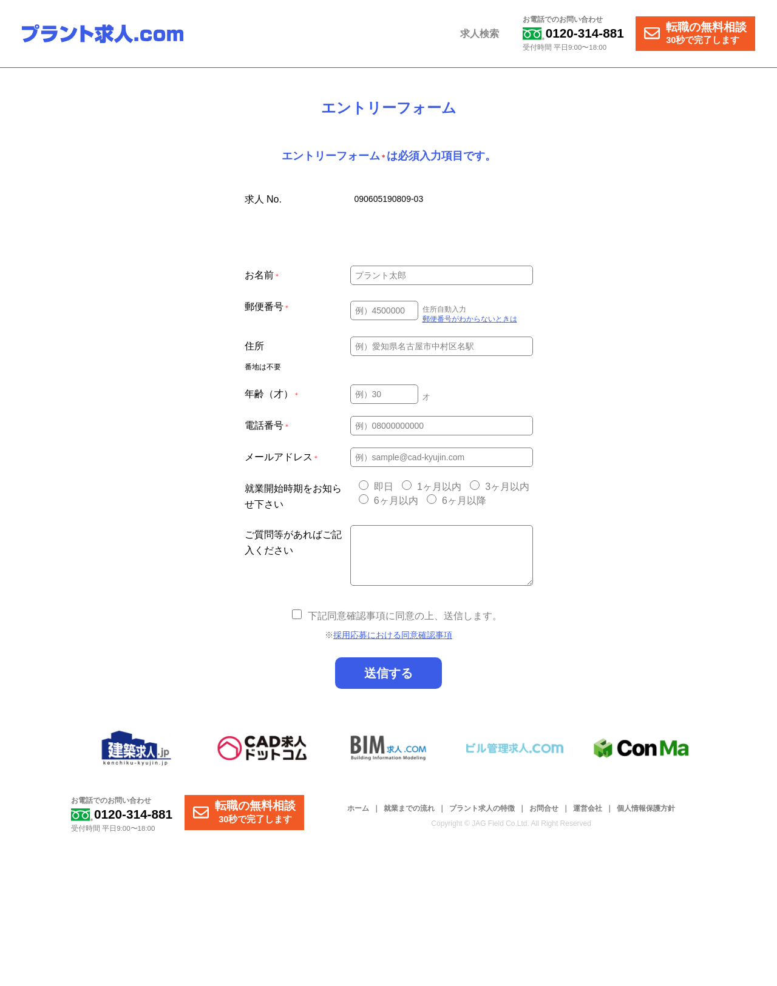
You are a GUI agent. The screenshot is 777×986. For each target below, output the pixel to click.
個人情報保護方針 (646, 808)
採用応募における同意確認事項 (392, 635)
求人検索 (481, 34)
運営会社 (587, 808)
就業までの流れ (409, 808)
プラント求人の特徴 (482, 808)
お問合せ (543, 808)
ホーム (358, 808)
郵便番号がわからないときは (469, 319)
